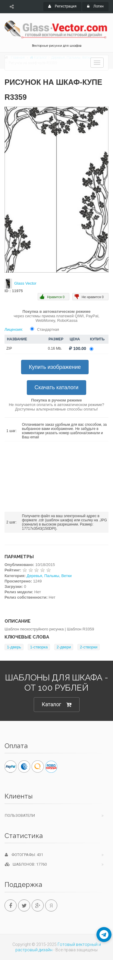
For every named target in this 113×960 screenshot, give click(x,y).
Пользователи (20, 815)
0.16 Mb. (55, 348)
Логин (95, 6)
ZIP (9, 348)
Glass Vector (25, 283)
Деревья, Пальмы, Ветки (49, 575)
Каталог (57, 705)
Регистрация (62, 6)
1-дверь (14, 647)
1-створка (39, 647)
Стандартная (48, 329)
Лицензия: (14, 329)
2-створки (88, 647)
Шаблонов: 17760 (26, 864)
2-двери (64, 647)
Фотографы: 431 (24, 854)
